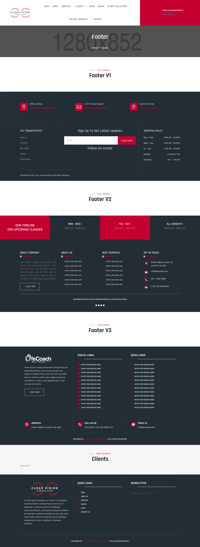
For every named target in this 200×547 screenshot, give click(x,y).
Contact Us (85, 512)
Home (46, 6)
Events (79, 6)
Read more (35, 392)
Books (101, 6)
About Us (84, 496)
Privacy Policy (25, 159)
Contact (97, 19)
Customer (24, 143)
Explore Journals (78, 19)
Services (65, 6)
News (92, 6)
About (55, 6)
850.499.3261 (168, 14)
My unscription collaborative (95, 541)
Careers (23, 154)
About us (23, 137)
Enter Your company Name (95, 299)
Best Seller (24, 148)
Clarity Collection (117, 6)
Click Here (30, 286)
